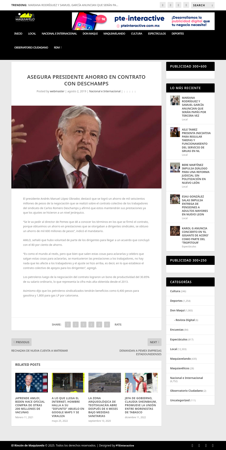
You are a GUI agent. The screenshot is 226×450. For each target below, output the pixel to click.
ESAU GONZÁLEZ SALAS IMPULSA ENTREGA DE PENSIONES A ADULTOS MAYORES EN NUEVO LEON (195, 205)
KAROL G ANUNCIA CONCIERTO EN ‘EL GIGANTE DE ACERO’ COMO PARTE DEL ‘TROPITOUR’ (195, 235)
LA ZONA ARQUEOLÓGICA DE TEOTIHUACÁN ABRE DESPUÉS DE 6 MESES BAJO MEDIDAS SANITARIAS (103, 407)
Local (32, 33)
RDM (57, 47)
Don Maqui (90, 33)
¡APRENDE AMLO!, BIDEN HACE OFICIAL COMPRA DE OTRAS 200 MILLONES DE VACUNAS (30, 405)
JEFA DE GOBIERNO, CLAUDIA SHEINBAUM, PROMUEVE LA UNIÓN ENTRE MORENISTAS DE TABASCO (141, 405)
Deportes (178, 33)
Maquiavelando (114, 33)
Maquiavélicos (179, 368)
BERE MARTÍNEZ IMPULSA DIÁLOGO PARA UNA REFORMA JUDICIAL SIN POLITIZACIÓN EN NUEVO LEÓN (196, 174)
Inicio (18, 33)
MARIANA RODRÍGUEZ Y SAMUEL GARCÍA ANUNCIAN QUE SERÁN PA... (73, 5)
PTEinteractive (125, 445)
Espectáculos (157, 33)
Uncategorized (180, 400)
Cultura (136, 33)
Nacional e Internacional (59, 33)
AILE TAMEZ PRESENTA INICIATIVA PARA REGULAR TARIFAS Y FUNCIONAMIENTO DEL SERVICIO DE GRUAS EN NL (196, 140)
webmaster (57, 91)
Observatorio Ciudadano (31, 47)
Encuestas (177, 329)
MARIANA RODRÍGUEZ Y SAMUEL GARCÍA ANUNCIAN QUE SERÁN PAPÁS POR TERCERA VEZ (194, 106)
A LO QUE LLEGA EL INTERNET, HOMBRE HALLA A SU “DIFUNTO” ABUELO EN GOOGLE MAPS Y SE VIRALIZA (68, 407)
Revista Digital (185, 320)
